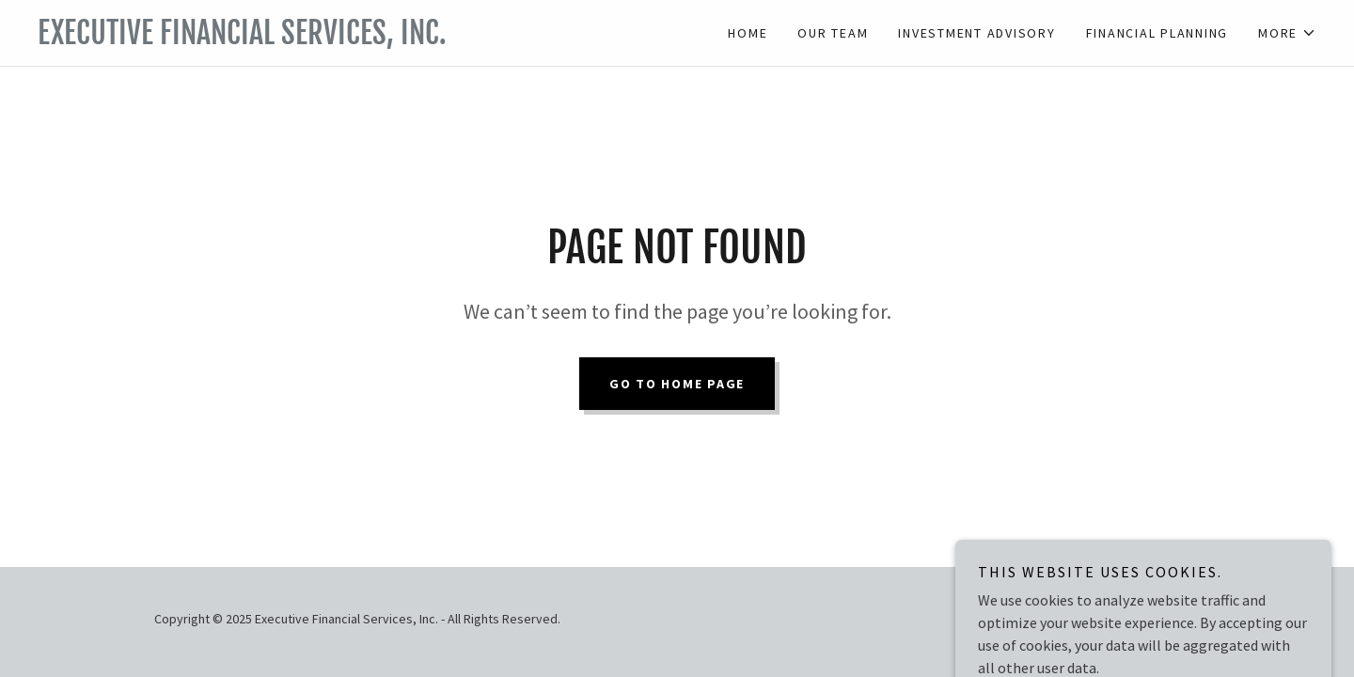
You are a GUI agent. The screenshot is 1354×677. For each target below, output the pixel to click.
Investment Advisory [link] (976, 32)
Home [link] (747, 32)
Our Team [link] (832, 32)
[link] (357, 38)
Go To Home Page (677, 383)
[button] (1287, 33)
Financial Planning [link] (1157, 32)
